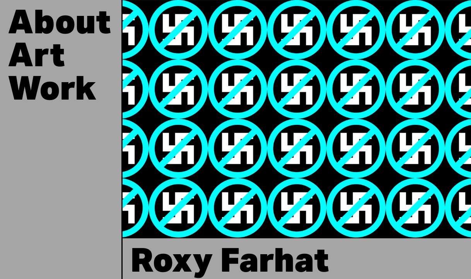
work (52, 90)
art (36, 57)
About (59, 24)
